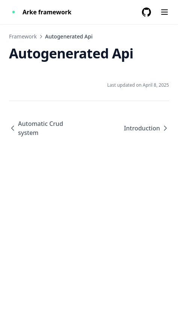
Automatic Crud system (36, 128)
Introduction (146, 128)
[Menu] (164, 12)
